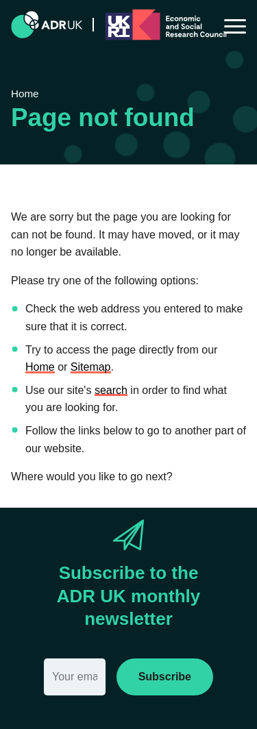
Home (40, 367)
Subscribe (164, 676)
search (111, 390)
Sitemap (91, 367)
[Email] (75, 676)
